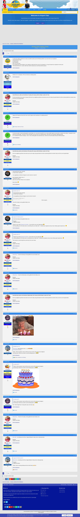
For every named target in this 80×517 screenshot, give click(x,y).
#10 (75, 231)
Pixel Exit (55, 511)
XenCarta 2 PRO (35, 512)
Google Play (43, 490)
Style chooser (6, 484)
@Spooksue (15, 254)
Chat (44, 9)
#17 (75, 396)
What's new (11, 9)
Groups (24, 9)
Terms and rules (63, 484)
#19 (75, 434)
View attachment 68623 (17, 349)
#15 (75, 343)
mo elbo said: (15, 364)
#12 (75, 272)
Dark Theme (11, 484)
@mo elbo (14, 315)
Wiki (34, 9)
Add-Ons (43, 511)
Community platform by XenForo (33, 511)
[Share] (74, 56)
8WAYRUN (45, 512)
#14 (75, 313)
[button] (14, 9)
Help (73, 484)
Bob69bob (7, 321)
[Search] (69, 12)
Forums (5, 9)
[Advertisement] (40, 34)
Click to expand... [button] (44, 200)
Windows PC (43, 493)
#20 (75, 455)
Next (8, 53)
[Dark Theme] (76, 9)
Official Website (62, 490)
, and (18, 126)
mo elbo (8, 351)
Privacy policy (69, 484)
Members (18, 9)
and (17, 144)
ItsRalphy (7, 369)
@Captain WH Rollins (24, 224)
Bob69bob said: (16, 346)
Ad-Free (39, 9)
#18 (75, 414)
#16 (75, 361)
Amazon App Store (44, 495)
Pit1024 (7, 121)
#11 (75, 252)
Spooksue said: (16, 190)
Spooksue (7, 177)
